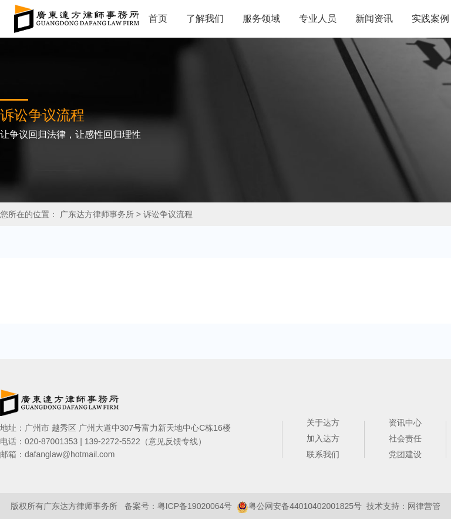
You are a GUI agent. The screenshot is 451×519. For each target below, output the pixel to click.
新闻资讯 (374, 19)
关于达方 (323, 422)
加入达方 (323, 438)
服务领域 (261, 19)
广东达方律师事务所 (97, 214)
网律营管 (424, 506)
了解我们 (205, 19)
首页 (158, 19)
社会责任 (405, 438)
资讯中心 (405, 422)
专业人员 (317, 19)
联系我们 (323, 454)
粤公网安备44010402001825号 (305, 506)
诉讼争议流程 (168, 214)
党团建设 (405, 454)
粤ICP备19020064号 (195, 506)
